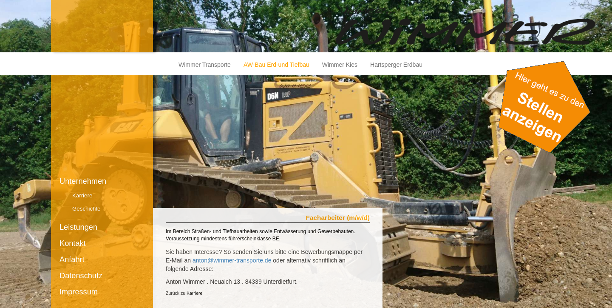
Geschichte (86, 208)
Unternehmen (83, 181)
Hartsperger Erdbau (396, 64)
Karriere (82, 195)
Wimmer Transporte (204, 64)
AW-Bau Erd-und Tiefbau (276, 64)
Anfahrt (72, 259)
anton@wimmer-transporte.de (232, 260)
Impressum (79, 292)
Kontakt (73, 243)
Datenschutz (81, 275)
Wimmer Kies (339, 64)
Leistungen (78, 227)
